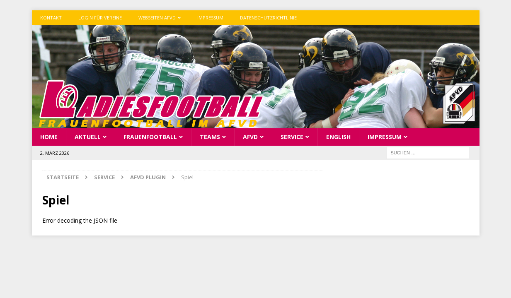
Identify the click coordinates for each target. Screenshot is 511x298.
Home (49, 137)
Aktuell (88, 137)
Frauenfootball (150, 137)
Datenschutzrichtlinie (268, 17)
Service (292, 137)
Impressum (210, 17)
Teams (210, 137)
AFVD (250, 137)
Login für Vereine (100, 17)
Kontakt (51, 17)
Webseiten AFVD (157, 17)
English (338, 137)
